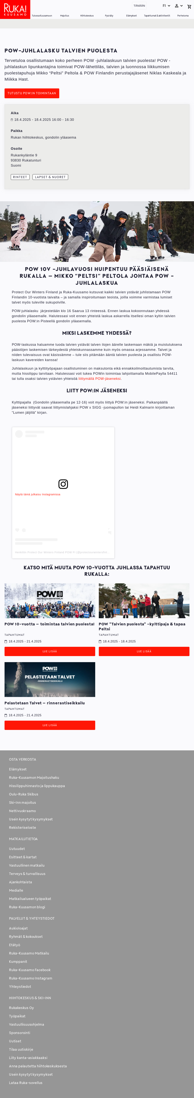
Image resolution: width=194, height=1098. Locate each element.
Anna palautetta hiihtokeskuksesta (38, 1066)
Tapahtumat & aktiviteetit (157, 15)
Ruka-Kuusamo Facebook (30, 970)
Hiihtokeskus (87, 15)
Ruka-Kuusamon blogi (27, 907)
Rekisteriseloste (22, 827)
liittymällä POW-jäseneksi (100, 379)
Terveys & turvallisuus (27, 874)
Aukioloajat (18, 928)
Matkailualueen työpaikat (30, 899)
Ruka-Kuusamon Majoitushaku (34, 777)
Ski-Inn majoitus (22, 802)
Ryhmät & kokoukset (26, 936)
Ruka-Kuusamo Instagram (30, 978)
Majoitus (64, 15)
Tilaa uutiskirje (21, 1049)
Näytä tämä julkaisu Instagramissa (38, 494)
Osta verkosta (22, 759)
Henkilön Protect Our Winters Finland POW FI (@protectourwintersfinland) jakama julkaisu (74, 552)
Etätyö (14, 945)
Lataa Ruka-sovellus (26, 1083)
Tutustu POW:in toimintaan (32, 93)
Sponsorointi (19, 1033)
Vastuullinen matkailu (27, 865)
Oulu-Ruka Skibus (23, 794)
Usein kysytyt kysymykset (31, 819)
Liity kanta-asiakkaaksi (28, 1058)
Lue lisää (50, 651)
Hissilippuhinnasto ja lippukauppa (37, 786)
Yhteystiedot (20, 986)
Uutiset (15, 1041)
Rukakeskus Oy (21, 1008)
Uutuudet (17, 849)
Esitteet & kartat (23, 857)
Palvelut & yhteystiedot (32, 918)
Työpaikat (17, 1016)
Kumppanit (18, 961)
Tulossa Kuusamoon (42, 15)
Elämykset (131, 15)
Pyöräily (109, 15)
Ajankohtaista (20, 882)
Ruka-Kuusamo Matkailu (29, 953)
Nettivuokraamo (22, 811)
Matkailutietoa (23, 839)
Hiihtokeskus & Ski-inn (30, 998)
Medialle (16, 890)
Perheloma (183, 15)
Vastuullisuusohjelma (26, 1024)
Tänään (139, 5)
